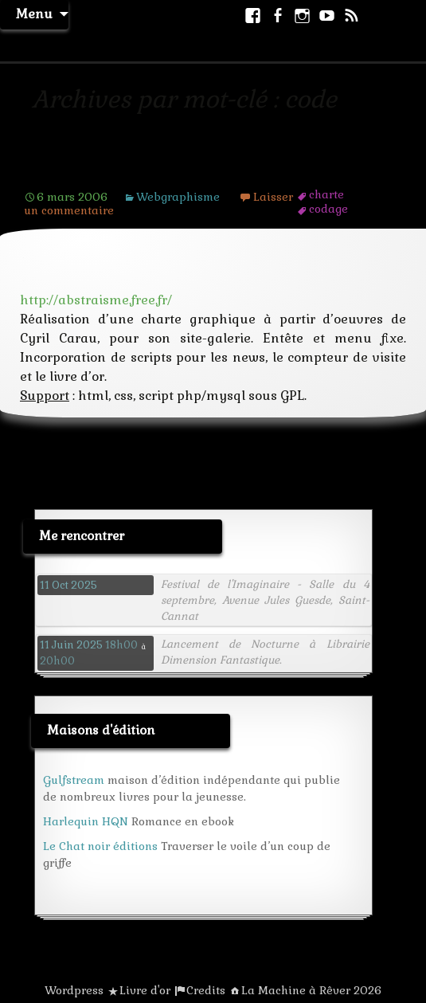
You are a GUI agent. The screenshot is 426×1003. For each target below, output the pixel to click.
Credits (205, 990)
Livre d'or (144, 990)
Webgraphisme (178, 197)
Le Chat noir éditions (100, 846)
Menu (34, 14)
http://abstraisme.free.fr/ (96, 300)
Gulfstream (73, 780)
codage (328, 209)
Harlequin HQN (85, 821)
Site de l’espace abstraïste (132, 173)
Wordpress (74, 990)
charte (326, 194)
